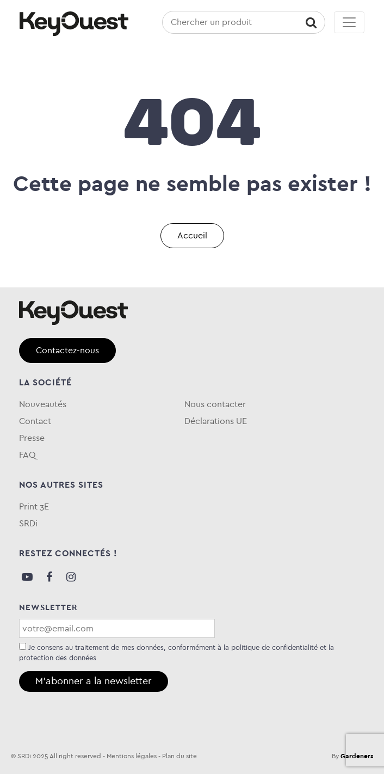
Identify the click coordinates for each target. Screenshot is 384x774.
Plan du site (179, 756)
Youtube (27, 577)
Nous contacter (215, 404)
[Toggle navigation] (349, 22)
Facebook (49, 577)
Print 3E (34, 506)
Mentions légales (132, 756)
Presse (32, 438)
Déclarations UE (215, 421)
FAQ (27, 455)
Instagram (71, 577)
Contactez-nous (67, 350)
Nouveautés (42, 404)
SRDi (28, 523)
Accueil (192, 235)
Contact (35, 421)
